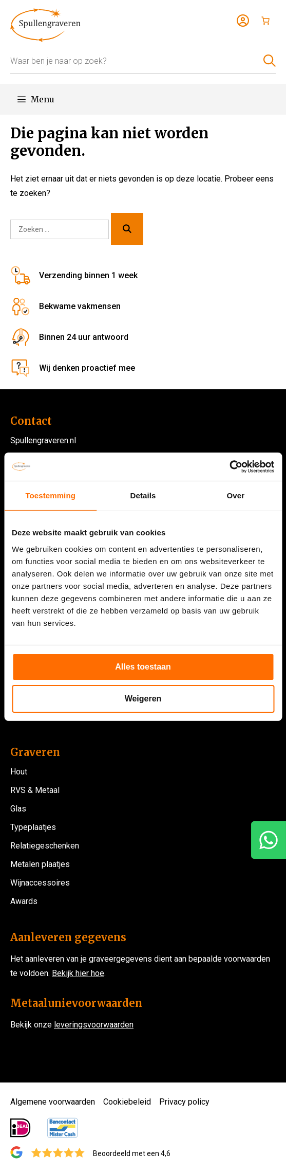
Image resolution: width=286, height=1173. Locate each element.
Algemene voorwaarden (52, 1102)
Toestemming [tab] (50, 495)
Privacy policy (184, 1102)
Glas (18, 809)
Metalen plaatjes (40, 864)
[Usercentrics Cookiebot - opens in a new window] (229, 466)
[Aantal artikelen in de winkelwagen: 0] (265, 20)
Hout (18, 772)
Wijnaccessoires (40, 883)
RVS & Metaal (35, 790)
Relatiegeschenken (44, 846)
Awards (23, 901)
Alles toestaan (142, 666)
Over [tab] (236, 495)
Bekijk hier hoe (78, 973)
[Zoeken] (127, 229)
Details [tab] (143, 495)
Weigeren (143, 698)
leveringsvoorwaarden (94, 1025)
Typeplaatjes (33, 827)
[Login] (243, 20)
